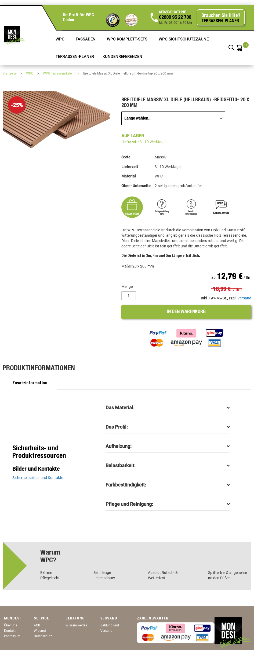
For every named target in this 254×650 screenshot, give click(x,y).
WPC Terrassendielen (58, 73)
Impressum (12, 636)
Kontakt (10, 631)
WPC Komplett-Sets (127, 39)
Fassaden (86, 39)
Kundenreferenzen (123, 56)
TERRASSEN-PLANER (75, 56)
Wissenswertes (76, 625)
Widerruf (40, 631)
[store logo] (14, 35)
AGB (37, 625)
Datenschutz (43, 636)
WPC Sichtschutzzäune (184, 39)
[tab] (30, 383)
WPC (61, 39)
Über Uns (10, 625)
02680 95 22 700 (175, 17)
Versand (244, 298)
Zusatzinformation (29, 383)
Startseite (10, 73)
